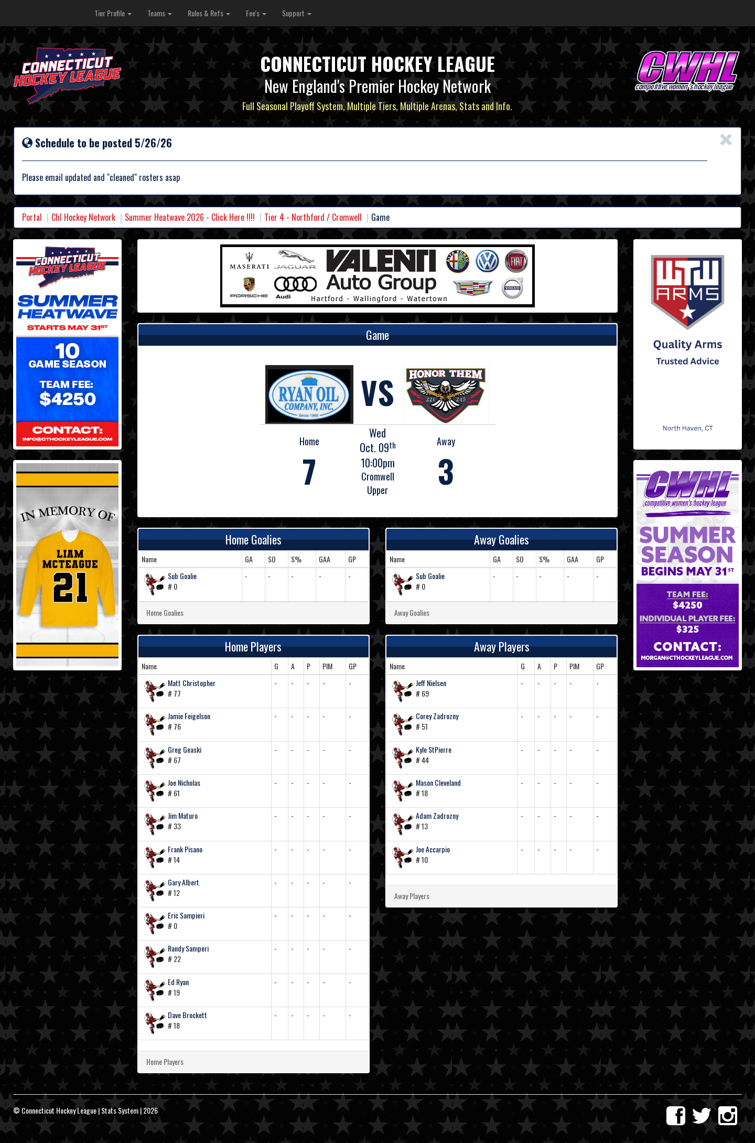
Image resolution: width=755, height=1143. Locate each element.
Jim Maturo (183, 815)
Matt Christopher (191, 682)
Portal (32, 217)
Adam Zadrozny (437, 815)
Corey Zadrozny (437, 715)
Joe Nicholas (184, 782)
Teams (159, 12)
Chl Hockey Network (83, 217)
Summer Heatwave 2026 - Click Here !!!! (190, 217)
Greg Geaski (184, 749)
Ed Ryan (178, 981)
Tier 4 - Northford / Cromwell (313, 217)
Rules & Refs (209, 12)
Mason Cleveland (438, 782)
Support (296, 12)
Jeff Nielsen (431, 682)
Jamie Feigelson (189, 715)
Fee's (256, 12)
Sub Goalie (182, 575)
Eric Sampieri (186, 915)
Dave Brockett (187, 1014)
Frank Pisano (185, 848)
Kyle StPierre (433, 749)
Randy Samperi (188, 948)
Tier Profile (113, 12)
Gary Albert (183, 882)
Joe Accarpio (433, 848)
